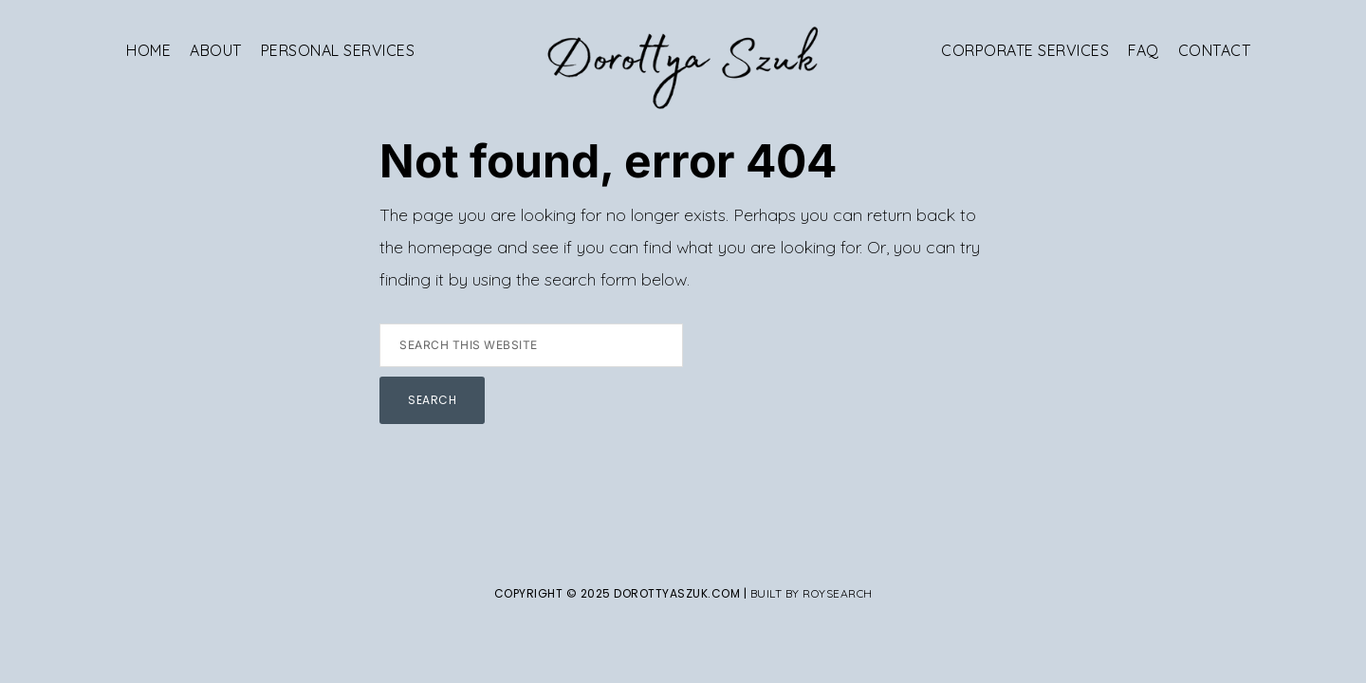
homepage (450, 247)
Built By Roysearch (811, 593)
